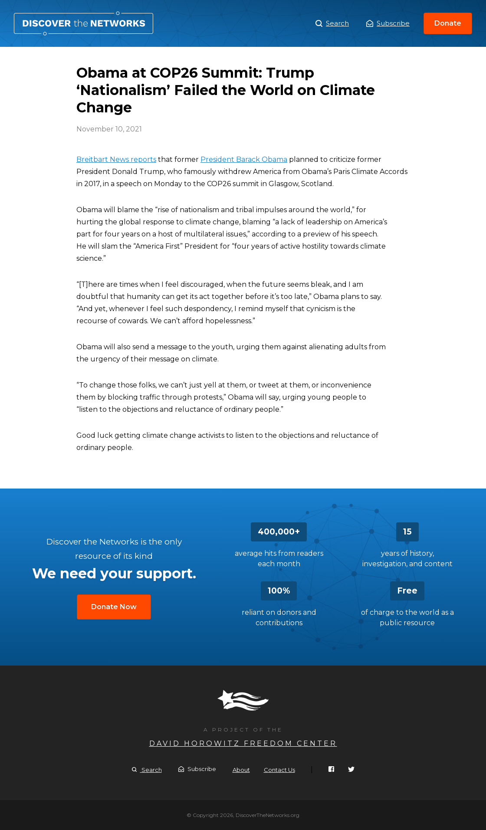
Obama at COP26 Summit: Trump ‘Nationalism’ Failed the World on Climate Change (83, 23)
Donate (447, 23)
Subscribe (388, 23)
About (241, 769)
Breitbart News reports (116, 159)
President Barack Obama (243, 159)
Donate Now (114, 607)
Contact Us (279, 769)
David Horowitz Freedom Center (243, 743)
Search (332, 23)
